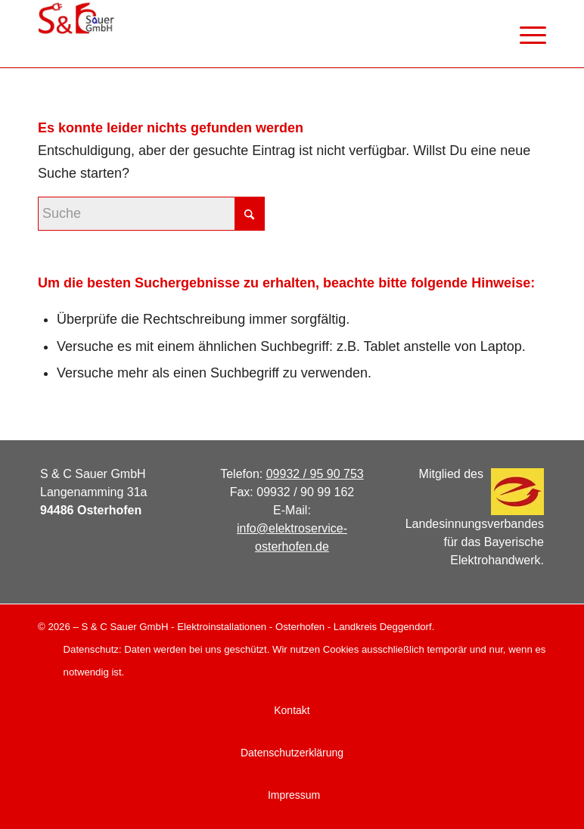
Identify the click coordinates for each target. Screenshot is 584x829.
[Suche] (151, 214)
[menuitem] (525, 34)
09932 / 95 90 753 (315, 473)
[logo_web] (76, 34)
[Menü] (525, 34)
